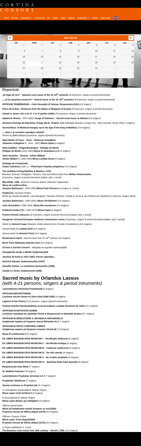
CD (48, 18)
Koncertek (40, 18)
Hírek (6, 18)
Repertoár (26, 18)
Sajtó (62, 18)
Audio (55, 18)
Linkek (95, 18)
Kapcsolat (105, 18)
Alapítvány (83, 18)
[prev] (10, 38)
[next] (131, 38)
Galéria (71, 18)
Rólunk (14, 18)
